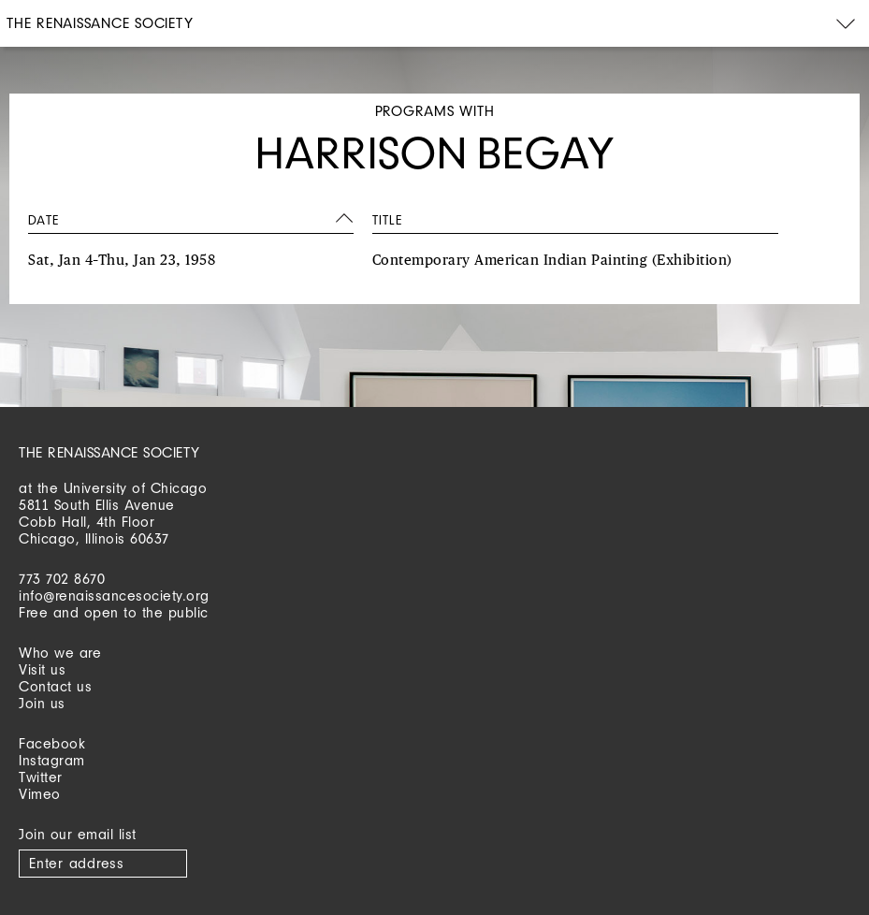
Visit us (42, 669)
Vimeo (40, 794)
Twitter (41, 777)
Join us (42, 703)
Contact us (55, 686)
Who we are (60, 652)
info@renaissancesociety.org (114, 595)
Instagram (52, 760)
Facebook (52, 743)
